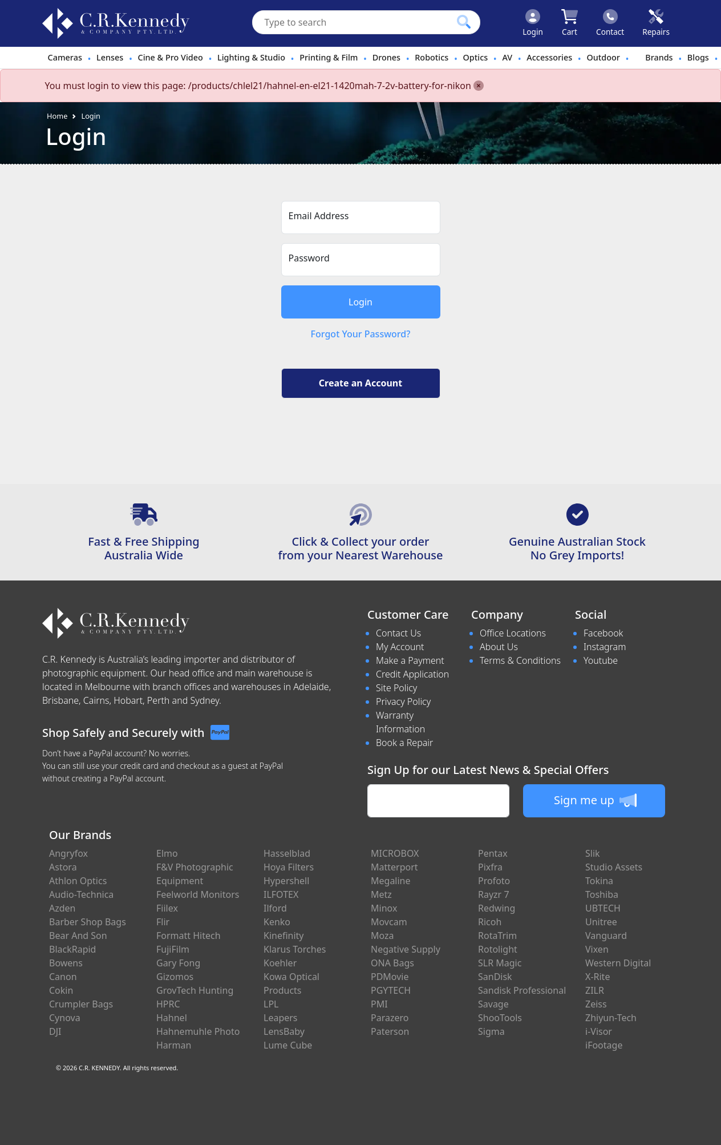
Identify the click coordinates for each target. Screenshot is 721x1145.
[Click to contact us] (610, 23)
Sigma (491, 1031)
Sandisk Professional (522, 990)
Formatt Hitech (188, 935)
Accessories (549, 57)
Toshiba (601, 894)
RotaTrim (497, 935)
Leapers (281, 1017)
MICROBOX (395, 853)
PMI (379, 1004)
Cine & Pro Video (170, 57)
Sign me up (595, 800)
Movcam (389, 922)
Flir (162, 922)
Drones (386, 57)
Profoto (494, 880)
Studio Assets (613, 867)
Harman (173, 1045)
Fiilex (167, 908)
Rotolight (497, 949)
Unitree (601, 922)
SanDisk (495, 976)
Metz (381, 894)
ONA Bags (392, 963)
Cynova (64, 1017)
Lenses (109, 57)
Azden (62, 908)
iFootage (603, 1045)
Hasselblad (287, 853)
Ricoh (489, 922)
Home (57, 116)
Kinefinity (284, 935)
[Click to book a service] (656, 23)
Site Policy (396, 688)
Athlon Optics (78, 880)
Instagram (605, 646)
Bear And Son (78, 935)
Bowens (66, 963)
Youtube (601, 660)
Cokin (61, 990)
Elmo (167, 853)
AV (507, 57)
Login (90, 116)
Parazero (389, 1017)
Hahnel (171, 1017)
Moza (382, 935)
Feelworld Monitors (197, 894)
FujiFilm (172, 949)
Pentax (493, 853)
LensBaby (284, 1031)
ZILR (594, 990)
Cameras (65, 57)
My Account (400, 646)
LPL (271, 1004)
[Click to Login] (532, 23)
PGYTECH (391, 990)
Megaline (391, 880)
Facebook (603, 633)
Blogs (698, 57)
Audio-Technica (81, 894)
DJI (55, 1031)
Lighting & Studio (251, 57)
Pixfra (490, 867)
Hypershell (286, 880)
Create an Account (360, 383)
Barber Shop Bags (87, 922)
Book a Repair (404, 742)
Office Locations (513, 633)
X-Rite (597, 976)
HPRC (168, 1004)
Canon (63, 976)
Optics (475, 57)
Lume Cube (288, 1045)
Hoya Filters (289, 867)
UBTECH (603, 908)
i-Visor (598, 1031)
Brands (659, 57)
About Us (499, 646)
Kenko (277, 922)
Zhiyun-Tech (611, 1017)
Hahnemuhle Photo (198, 1031)
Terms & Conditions (520, 660)
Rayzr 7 (493, 894)
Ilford (275, 908)
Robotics (431, 57)
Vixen (597, 949)
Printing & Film (328, 57)
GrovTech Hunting (194, 990)
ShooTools (500, 1017)
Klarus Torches (295, 949)
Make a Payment (410, 660)
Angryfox (68, 853)
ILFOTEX (281, 894)
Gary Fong (178, 963)
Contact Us (398, 633)
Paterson (390, 1031)
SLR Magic (499, 963)
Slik (592, 853)
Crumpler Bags (81, 1004)
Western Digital (618, 963)
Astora (63, 867)
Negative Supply (405, 949)
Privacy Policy (403, 701)
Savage (493, 1004)
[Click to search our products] (463, 21)
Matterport (394, 867)
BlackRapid (72, 949)
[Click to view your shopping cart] (569, 23)
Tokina (599, 880)
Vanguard (606, 935)
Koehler (280, 963)
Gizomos (174, 976)
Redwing (496, 908)
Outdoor (602, 57)
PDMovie (390, 976)
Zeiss (596, 1004)
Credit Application (412, 674)
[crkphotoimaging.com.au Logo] (115, 23)
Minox (384, 908)
